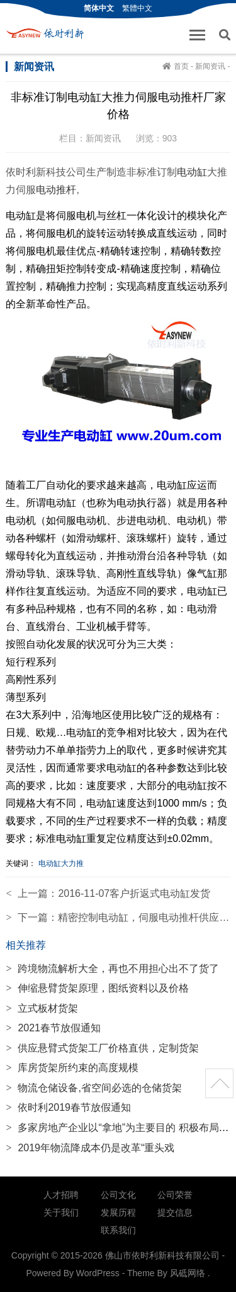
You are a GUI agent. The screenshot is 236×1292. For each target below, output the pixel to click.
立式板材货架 (42, 1008)
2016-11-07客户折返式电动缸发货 (134, 893)
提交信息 (175, 1212)
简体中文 (99, 8)
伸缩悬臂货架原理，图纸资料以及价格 (97, 988)
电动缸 (192, 172)
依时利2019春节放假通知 (68, 1107)
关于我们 (61, 1212)
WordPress (98, 1273)
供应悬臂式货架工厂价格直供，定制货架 (102, 1048)
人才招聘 (61, 1195)
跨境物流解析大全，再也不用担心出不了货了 (112, 968)
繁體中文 (137, 8)
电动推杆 (56, 189)
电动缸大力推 (61, 863)
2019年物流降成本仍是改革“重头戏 (90, 1147)
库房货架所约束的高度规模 (72, 1067)
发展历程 (118, 1212)
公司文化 (118, 1195)
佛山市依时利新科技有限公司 (48, 33)
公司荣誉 (175, 1195)
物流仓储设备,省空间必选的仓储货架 (93, 1087)
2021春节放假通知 (53, 1027)
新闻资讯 (210, 66)
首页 (181, 66)
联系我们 (118, 1230)
